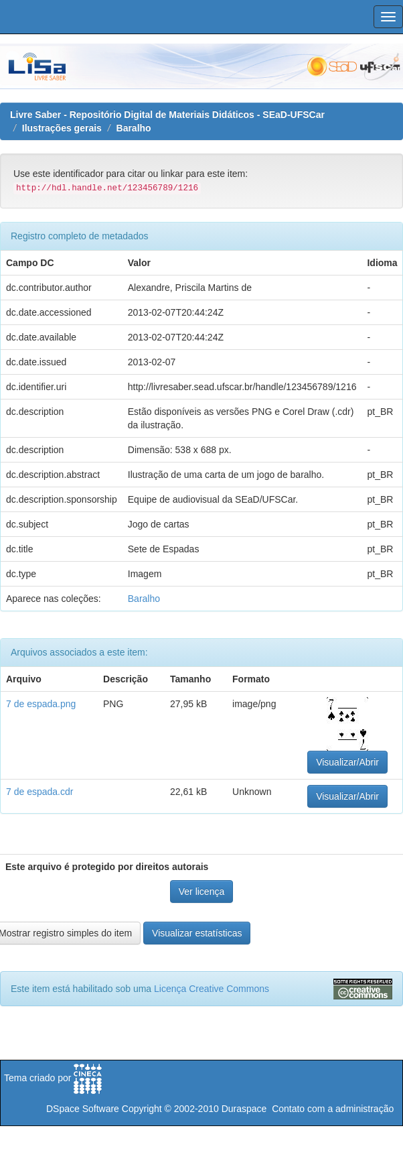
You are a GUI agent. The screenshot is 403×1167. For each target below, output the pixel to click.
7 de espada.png (41, 703)
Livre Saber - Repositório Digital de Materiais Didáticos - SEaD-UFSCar (167, 114)
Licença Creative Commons (211, 988)
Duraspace (244, 1108)
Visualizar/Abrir (347, 762)
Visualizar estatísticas (197, 933)
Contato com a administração (333, 1108)
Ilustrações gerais (62, 128)
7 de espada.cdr (39, 791)
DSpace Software (82, 1108)
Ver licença (201, 891)
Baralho (133, 128)
